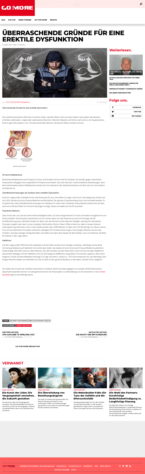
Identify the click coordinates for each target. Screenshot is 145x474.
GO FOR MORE (75, 12)
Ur (49, 313)
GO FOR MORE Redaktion (18, 94)
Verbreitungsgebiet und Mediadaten (37, 458)
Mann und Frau (23, 318)
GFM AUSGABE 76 (56, 2)
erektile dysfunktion (38, 313)
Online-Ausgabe (42, 2)
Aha (38, 12)
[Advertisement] (54, 293)
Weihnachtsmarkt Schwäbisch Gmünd (126, 81)
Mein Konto (105, 458)
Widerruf (87, 458)
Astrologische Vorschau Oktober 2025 (124, 70)
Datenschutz (75, 458)
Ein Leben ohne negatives (120, 85)
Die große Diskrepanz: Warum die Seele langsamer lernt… (123, 76)
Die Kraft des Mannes (18, 313)
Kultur (46, 12)
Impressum (61, 458)
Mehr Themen (59, 12)
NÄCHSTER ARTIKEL (98, 324)
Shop (73, 462)
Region (88, 12)
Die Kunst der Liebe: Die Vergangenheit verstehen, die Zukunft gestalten (18, 387)
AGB (96, 458)
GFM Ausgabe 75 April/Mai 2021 (18, 327)
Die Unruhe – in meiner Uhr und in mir (126, 65)
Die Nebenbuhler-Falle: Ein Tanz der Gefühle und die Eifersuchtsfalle (90, 387)
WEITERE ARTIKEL (10, 324)
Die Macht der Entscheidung (91, 327)
